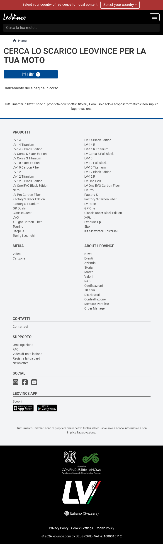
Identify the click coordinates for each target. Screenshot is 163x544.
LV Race (90, 204)
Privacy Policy (58, 528)
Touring (18, 226)
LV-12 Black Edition (97, 172)
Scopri (17, 401)
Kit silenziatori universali (101, 231)
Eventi (88, 258)
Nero (16, 190)
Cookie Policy (105, 528)
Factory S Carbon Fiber (100, 199)
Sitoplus (18, 231)
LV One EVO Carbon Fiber (102, 185)
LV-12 (17, 172)
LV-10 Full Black (95, 163)
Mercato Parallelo (96, 304)
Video (17, 254)
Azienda (90, 263)
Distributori (92, 295)
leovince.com (62, 536)
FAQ (16, 349)
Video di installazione (27, 354)
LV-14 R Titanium (96, 149)
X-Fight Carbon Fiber (27, 222)
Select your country (120, 5)
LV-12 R (89, 176)
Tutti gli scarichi (23, 235)
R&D (87, 281)
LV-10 (88, 158)
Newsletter (20, 363)
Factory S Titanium (26, 204)
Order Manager (95, 308)
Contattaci (20, 326)
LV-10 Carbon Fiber (26, 167)
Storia (88, 267)
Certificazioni (93, 285)
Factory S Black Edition (29, 199)
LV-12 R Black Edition (27, 181)
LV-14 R (89, 144)
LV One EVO (92, 181)
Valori (88, 276)
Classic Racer (22, 213)
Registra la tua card (26, 358)
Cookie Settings (82, 528)
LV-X (16, 217)
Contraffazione (95, 299)
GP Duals (19, 208)
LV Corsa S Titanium (27, 158)
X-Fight (89, 217)
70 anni (89, 290)
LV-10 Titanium (95, 167)
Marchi (89, 272)
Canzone (19, 258)
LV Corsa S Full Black (99, 154)
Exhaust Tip (92, 222)
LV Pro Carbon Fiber (27, 194)
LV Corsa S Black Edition (30, 154)
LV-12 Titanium (23, 176)
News (88, 254)
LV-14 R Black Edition (27, 149)
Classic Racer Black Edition (103, 213)
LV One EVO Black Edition (30, 185)
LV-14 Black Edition (97, 140)
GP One (89, 208)
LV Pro (89, 190)
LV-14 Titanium (23, 144)
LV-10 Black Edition (26, 163)
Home (20, 41)
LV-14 (17, 140)
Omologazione (23, 345)
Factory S (91, 194)
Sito (87, 226)
